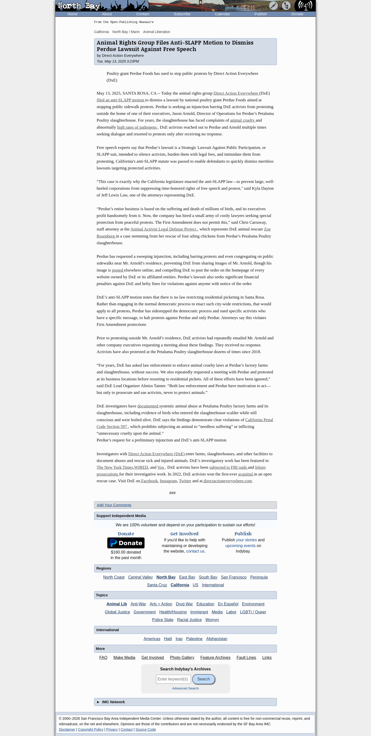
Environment (253, 604)
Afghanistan (217, 639)
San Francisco (234, 577)
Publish (261, 14)
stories (246, 540)
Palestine (194, 639)
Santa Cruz (157, 585)
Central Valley (140, 577)
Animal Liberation (156, 32)
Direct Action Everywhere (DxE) (157, 453)
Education (205, 604)
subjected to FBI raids (228, 467)
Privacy (112, 729)
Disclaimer (67, 729)
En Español (228, 604)
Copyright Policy (90, 729)
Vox (161, 467)
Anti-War (138, 604)
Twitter (185, 480)
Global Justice (117, 612)
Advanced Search (185, 688)
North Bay (165, 577)
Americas (152, 639)
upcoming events (240, 546)
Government (145, 612)
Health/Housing (173, 612)
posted (118, 270)
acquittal (246, 474)
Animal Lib (116, 604)
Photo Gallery (182, 657)
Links (267, 657)
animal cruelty (243, 120)
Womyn (212, 620)
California (101, 32)
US (195, 585)
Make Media (124, 657)
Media (217, 612)
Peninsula (259, 577)
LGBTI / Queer (253, 612)
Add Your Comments (114, 505)
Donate (297, 14)
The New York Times (115, 467)
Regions (103, 568)
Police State (162, 620)
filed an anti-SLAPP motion (121, 100)
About (107, 14)
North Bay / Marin (126, 32)
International (213, 585)
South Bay (208, 577)
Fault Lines (246, 657)
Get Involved (152, 657)
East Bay (187, 577)
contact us (195, 551)
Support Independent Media (121, 516)
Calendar (222, 14)
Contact (142, 14)
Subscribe (182, 14)
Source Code (145, 729)
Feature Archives (216, 657)
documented (148, 406)
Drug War (184, 604)
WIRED (141, 467)
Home (73, 14)
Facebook (149, 480)
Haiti (168, 639)
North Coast (113, 577)
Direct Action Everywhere (236, 93)
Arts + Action (161, 604)
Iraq (178, 639)
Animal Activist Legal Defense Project (164, 229)
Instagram (168, 480)
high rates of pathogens (137, 127)
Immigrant (199, 612)
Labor (231, 612)
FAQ (103, 657)
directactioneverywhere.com (227, 480)
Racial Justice (189, 620)
